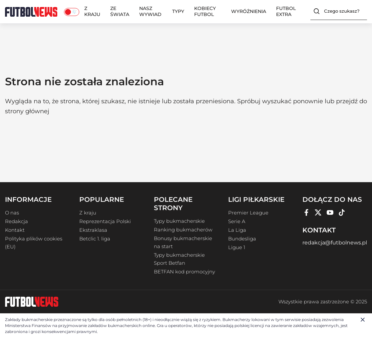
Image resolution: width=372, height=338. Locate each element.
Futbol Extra (286, 11)
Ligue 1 (236, 247)
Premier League (248, 213)
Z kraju (92, 11)
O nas (12, 213)
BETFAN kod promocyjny (184, 272)
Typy (178, 11)
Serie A (236, 221)
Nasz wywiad (150, 11)
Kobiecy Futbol (205, 11)
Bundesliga (242, 239)
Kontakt (15, 230)
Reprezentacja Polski (105, 221)
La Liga (237, 230)
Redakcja (16, 221)
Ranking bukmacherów (183, 230)
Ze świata (119, 11)
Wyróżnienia (248, 11)
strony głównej (27, 111)
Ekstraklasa (93, 230)
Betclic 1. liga (94, 239)
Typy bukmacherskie (179, 221)
